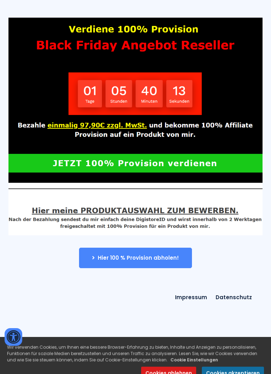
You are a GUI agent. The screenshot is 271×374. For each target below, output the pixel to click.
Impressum (191, 297)
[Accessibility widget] (13, 337)
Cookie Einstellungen (194, 364)
